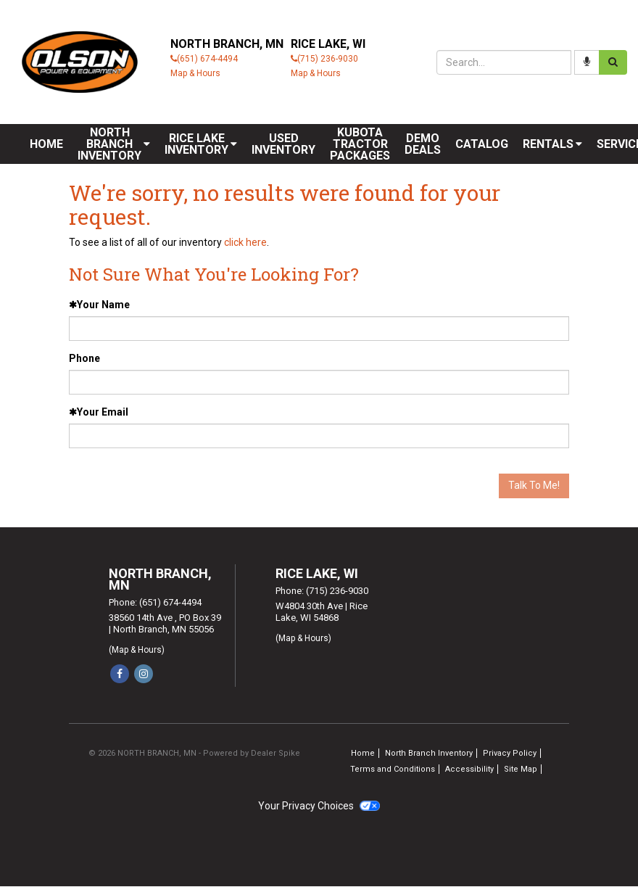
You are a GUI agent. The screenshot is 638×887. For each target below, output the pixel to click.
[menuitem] (113, 144)
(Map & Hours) (137, 650)
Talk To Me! (534, 485)
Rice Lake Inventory (201, 144)
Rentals (552, 144)
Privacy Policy (509, 753)
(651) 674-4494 (207, 59)
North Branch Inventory (114, 143)
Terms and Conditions (392, 769)
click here (245, 242)
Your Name (99, 304)
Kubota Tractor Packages (360, 143)
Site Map (520, 769)
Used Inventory (283, 144)
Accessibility (469, 769)
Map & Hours (195, 73)
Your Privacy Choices (319, 806)
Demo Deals (423, 144)
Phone (84, 358)
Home (46, 144)
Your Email (98, 412)
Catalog (481, 144)
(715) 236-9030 (327, 59)
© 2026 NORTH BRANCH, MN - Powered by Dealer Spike (194, 753)
